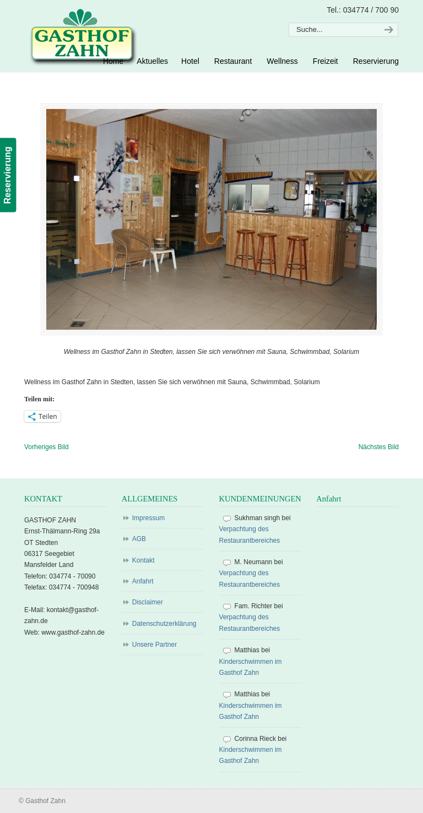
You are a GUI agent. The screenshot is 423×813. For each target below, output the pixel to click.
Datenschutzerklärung (164, 624)
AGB (139, 539)
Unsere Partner (154, 644)
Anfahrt (143, 581)
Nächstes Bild (379, 447)
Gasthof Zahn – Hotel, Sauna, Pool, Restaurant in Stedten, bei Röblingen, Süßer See (81, 36)
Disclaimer (147, 602)
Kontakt (143, 560)
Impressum (148, 518)
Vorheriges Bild (46, 447)
